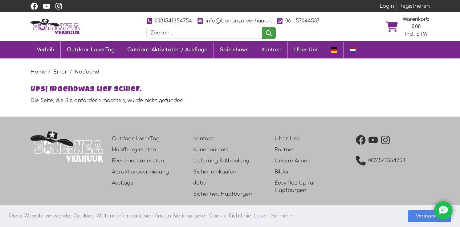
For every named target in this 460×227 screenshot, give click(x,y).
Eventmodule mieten (138, 161)
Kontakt (271, 50)
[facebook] (34, 6)
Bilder (282, 172)
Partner (285, 150)
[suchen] (269, 33)
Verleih (45, 50)
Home (38, 72)
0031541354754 (169, 21)
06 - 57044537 (298, 21)
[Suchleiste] (204, 33)
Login (387, 6)
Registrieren (414, 6)
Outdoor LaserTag (91, 50)
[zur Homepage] (55, 26)
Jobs (199, 183)
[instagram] (59, 6)
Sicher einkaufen (214, 172)
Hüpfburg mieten (134, 150)
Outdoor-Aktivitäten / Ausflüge (167, 50)
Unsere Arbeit (292, 161)
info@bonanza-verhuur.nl (234, 21)
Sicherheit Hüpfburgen (222, 194)
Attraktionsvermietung (140, 172)
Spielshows (234, 50)
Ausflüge (122, 183)
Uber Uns (306, 50)
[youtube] (46, 6)
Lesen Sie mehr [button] (273, 216)
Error (60, 72)
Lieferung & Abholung (221, 161)
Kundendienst (210, 150)
